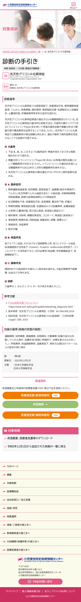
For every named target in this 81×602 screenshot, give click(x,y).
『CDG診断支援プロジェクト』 (23, 303)
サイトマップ (12, 591)
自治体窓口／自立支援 (18, 499)
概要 (9, 474)
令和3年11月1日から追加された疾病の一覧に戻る (36, 446)
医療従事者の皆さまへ (18, 550)
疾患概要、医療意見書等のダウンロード (30, 438)
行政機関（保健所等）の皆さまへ (23, 541)
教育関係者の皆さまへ (18, 533)
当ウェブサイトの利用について (59, 591)
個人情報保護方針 (31, 591)
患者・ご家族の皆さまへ (19, 525)
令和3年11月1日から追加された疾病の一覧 (21, 52)
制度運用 (11, 516)
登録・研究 (12, 508)
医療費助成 (13, 491)
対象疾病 (14, 430)
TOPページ (12, 466)
